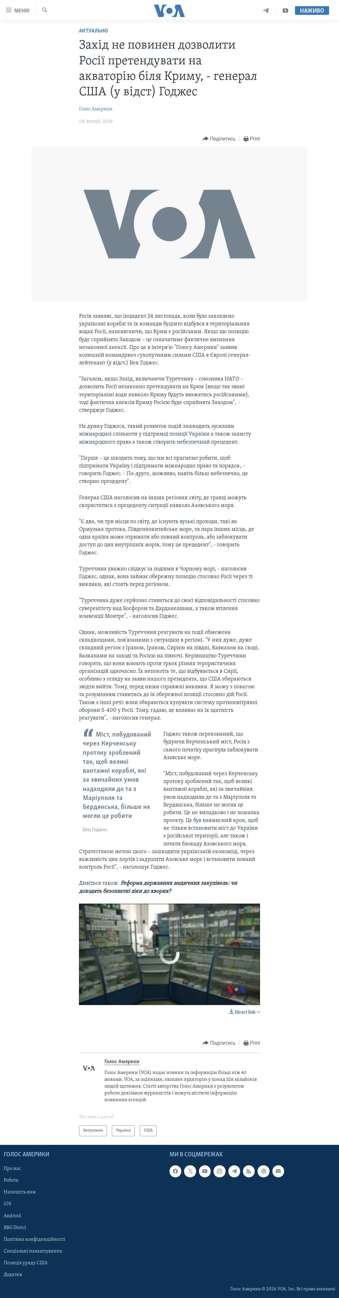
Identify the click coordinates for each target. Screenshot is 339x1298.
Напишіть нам (20, 1192)
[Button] (219, 139)
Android (12, 1215)
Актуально (93, 31)
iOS (7, 1203)
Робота (11, 1180)
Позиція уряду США (25, 1263)
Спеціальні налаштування (33, 1251)
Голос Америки (95, 109)
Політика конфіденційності (34, 1239)
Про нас (12, 1168)
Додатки (13, 1274)
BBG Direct (15, 1227)
